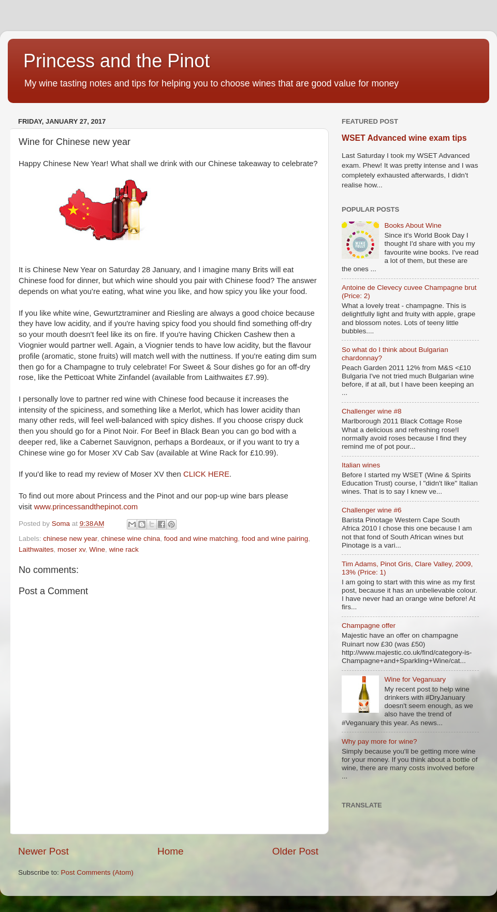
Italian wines (361, 465)
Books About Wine (412, 225)
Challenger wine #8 (372, 411)
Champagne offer (369, 625)
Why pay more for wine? (379, 741)
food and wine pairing (275, 538)
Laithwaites (36, 549)
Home (170, 851)
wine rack (124, 549)
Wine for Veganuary (415, 679)
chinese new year (70, 538)
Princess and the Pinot (116, 60)
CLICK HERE (206, 474)
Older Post (295, 851)
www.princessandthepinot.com (86, 507)
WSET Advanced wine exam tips (404, 138)
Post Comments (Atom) (97, 872)
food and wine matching (201, 538)
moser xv (71, 549)
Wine (97, 549)
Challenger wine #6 (372, 510)
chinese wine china (130, 538)
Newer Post (43, 851)
